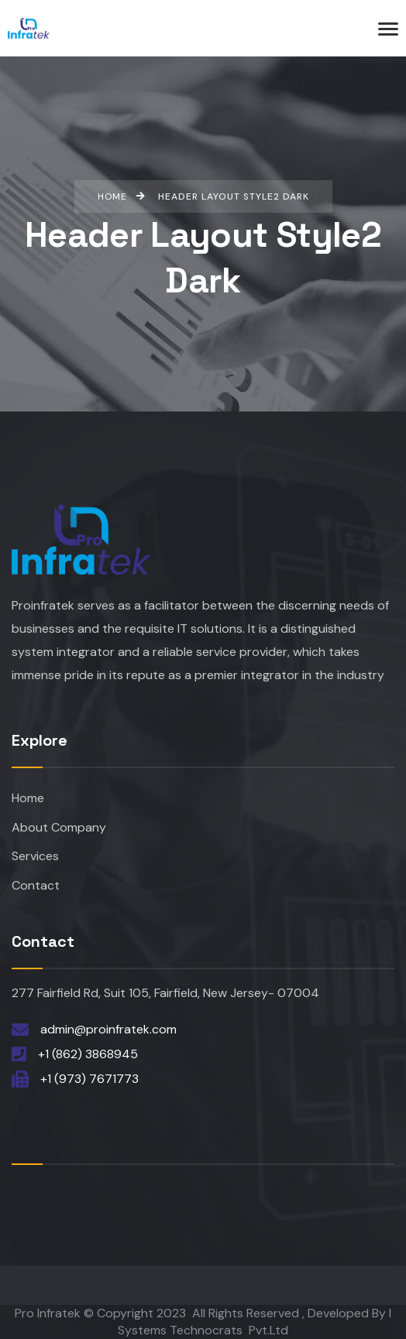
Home (28, 798)
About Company (59, 827)
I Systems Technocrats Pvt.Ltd (254, 1321)
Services (35, 856)
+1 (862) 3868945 (88, 1054)
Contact (36, 885)
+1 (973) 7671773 (89, 1079)
